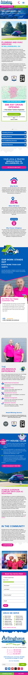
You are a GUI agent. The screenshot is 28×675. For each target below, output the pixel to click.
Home (2, 13)
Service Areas (8, 13)
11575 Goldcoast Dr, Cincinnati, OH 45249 (14, 656)
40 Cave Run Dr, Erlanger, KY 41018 (14, 658)
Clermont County (15, 13)
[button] (23, 2)
